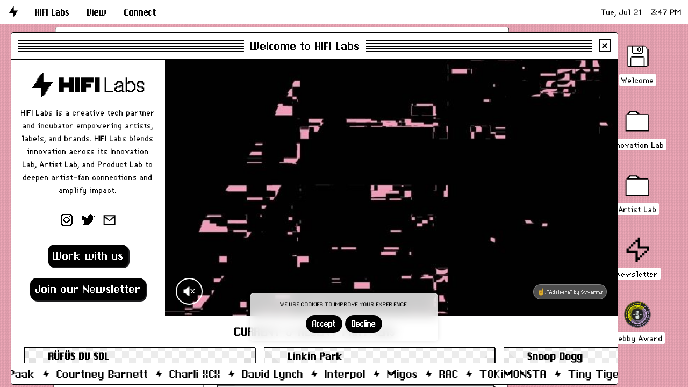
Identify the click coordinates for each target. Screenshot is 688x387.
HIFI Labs (52, 12)
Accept (324, 324)
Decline (364, 324)
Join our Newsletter (88, 289)
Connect (140, 12)
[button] (52, 12)
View (97, 12)
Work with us (88, 255)
